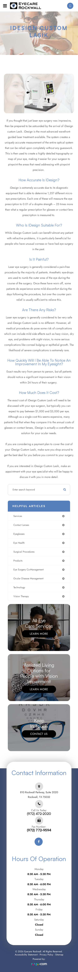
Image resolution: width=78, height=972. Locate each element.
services (17, 516)
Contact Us (39, 734)
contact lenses (21, 525)
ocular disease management (28, 578)
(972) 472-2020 (39, 814)
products (17, 560)
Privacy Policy (46, 954)
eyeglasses (18, 534)
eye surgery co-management (28, 569)
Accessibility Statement (26, 954)
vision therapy (21, 596)
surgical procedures (23, 552)
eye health (19, 543)
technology (19, 587)
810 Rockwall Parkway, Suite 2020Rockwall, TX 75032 (39, 794)
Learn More (39, 634)
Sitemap (59, 954)
